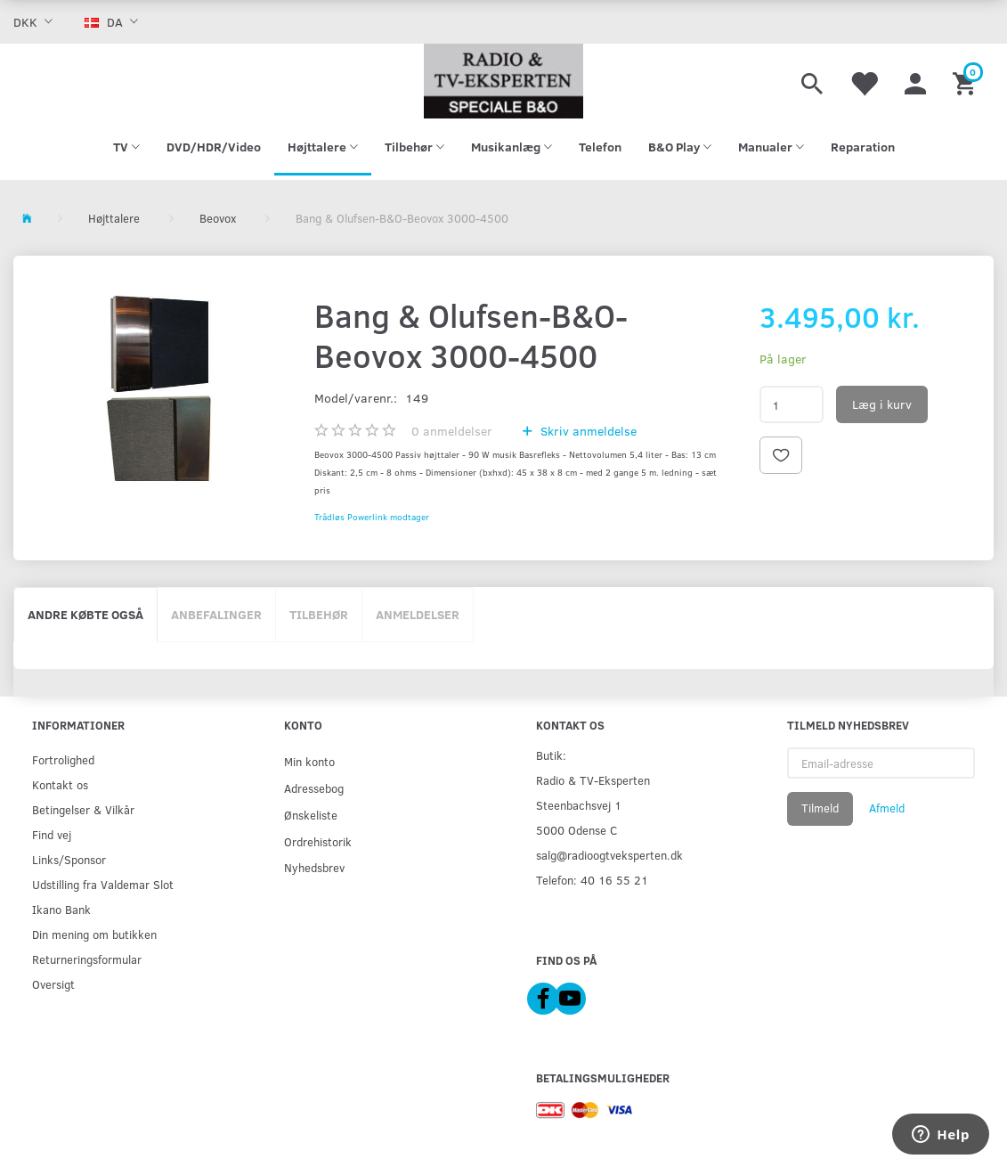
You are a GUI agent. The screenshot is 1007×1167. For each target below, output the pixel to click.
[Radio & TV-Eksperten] (503, 81)
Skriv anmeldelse (587, 430)
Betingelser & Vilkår (83, 809)
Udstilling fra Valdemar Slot (103, 884)
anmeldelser (451, 430)
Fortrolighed (63, 759)
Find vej (51, 834)
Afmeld (887, 808)
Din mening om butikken (94, 934)
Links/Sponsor (69, 859)
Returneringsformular (87, 959)
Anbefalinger (216, 614)
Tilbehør (318, 614)
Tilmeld (820, 808)
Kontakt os (60, 784)
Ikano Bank (61, 909)
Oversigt (53, 984)
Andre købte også (85, 614)
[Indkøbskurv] (966, 81)
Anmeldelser (417, 614)
